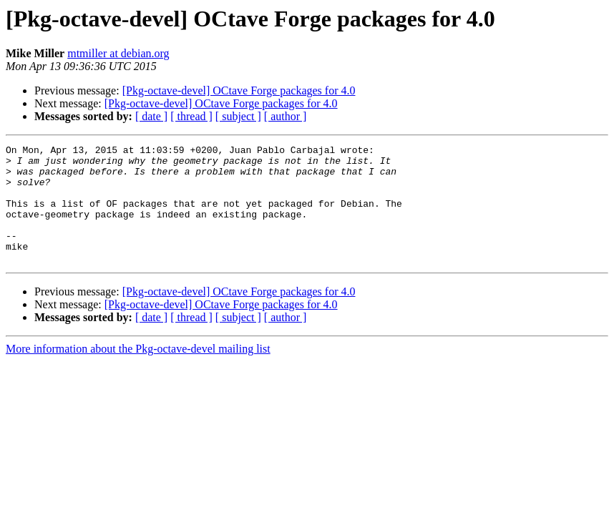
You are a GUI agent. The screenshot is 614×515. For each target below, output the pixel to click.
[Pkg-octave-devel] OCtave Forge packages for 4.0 (239, 90)
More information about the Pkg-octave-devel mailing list (138, 372)
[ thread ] (191, 116)
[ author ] (285, 116)
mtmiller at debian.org (118, 53)
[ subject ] (238, 116)
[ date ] (151, 116)
